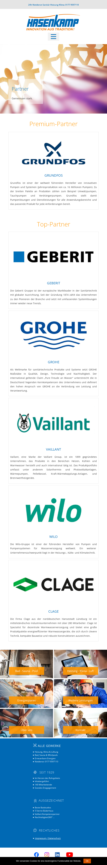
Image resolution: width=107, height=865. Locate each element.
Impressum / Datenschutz (48, 838)
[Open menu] (53, 37)
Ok (87, 861)
